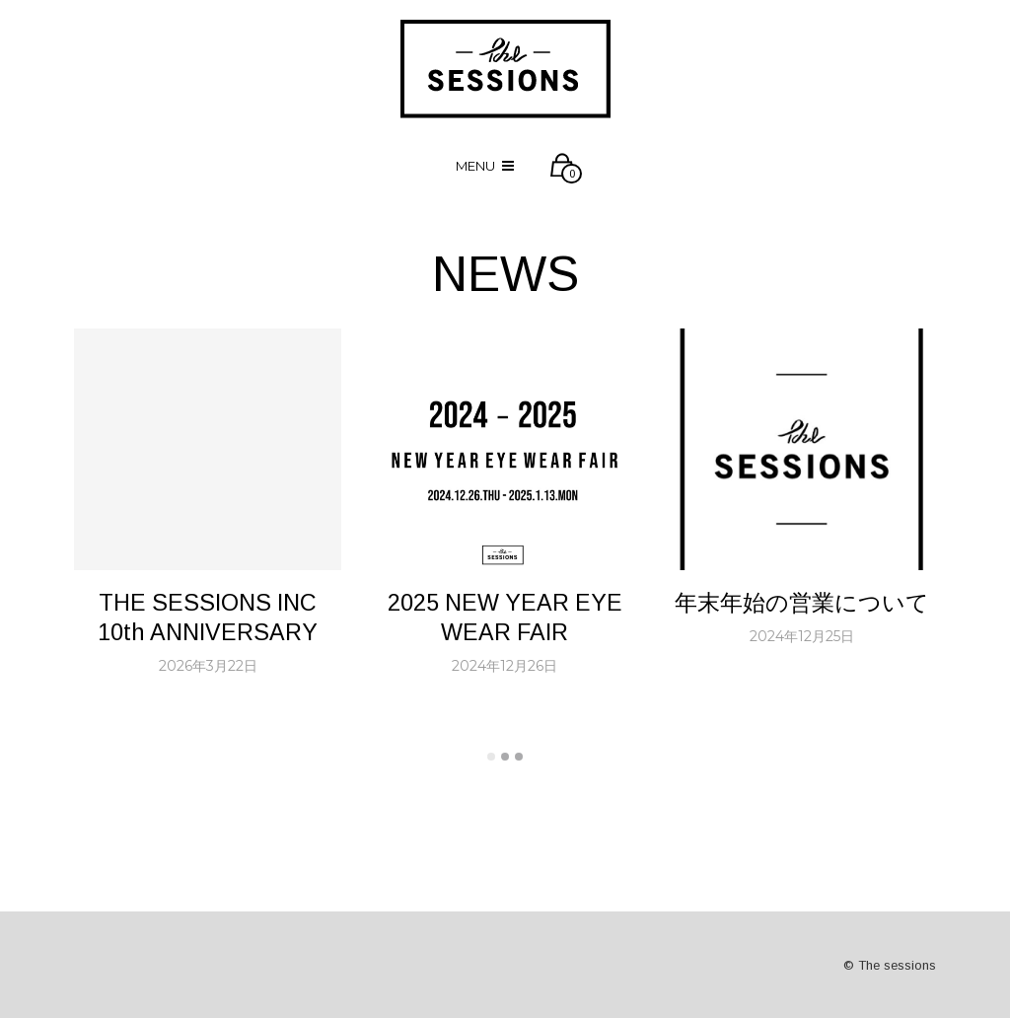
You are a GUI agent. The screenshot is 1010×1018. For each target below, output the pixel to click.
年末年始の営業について (802, 603)
